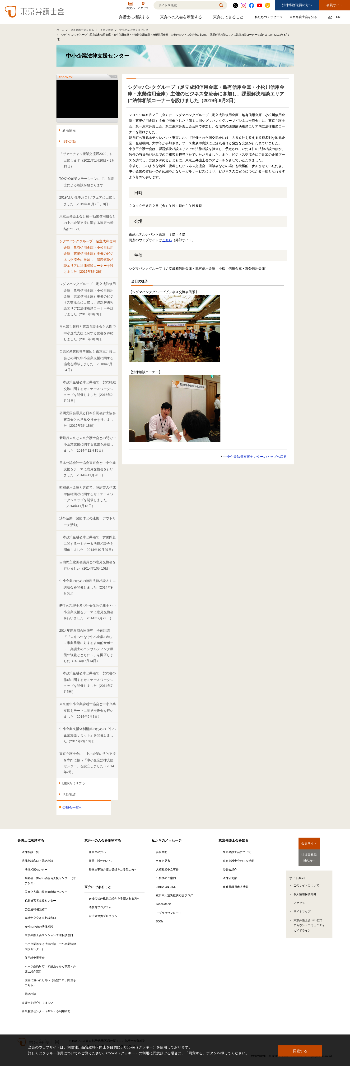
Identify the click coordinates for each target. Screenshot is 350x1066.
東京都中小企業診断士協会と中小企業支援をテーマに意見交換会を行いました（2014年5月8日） (87, 710)
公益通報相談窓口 (36, 909)
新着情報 (69, 130)
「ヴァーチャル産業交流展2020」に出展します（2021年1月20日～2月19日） (87, 160)
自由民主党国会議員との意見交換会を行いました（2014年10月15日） (87, 565)
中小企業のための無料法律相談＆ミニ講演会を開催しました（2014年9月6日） (87, 587)
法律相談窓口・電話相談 (37, 860)
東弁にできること (229, 18)
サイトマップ (302, 909)
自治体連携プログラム (103, 916)
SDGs (159, 921)
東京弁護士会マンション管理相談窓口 (49, 935)
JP (330, 17)
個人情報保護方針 (305, 891)
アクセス (299, 900)
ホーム (60, 29)
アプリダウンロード (169, 913)
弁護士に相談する (134, 18)
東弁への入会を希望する (181, 18)
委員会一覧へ (72, 807)
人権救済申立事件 (167, 869)
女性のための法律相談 (39, 926)
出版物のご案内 (166, 878)
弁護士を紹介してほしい (37, 1002)
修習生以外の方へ (100, 860)
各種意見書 (163, 860)
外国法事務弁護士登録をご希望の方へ (113, 869)
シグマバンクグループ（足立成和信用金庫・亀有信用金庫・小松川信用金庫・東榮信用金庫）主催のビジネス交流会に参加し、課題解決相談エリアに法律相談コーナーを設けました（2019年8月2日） (87, 256)
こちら (167, 240)
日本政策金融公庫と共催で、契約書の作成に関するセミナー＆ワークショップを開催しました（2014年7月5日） (87, 682)
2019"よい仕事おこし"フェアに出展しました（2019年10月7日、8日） (87, 200)
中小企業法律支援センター (135, 29)
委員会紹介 (106, 29)
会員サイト (334, 5)
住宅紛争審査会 (35, 957)
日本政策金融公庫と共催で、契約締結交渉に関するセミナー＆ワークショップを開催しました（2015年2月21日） (87, 391)
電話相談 (30, 994)
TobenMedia (163, 904)
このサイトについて (306, 883)
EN (338, 17)
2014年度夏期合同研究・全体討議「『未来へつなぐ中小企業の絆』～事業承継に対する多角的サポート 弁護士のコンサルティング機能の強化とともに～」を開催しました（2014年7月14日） (86, 646)
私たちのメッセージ (269, 18)
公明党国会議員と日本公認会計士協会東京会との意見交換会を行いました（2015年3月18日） (87, 419)
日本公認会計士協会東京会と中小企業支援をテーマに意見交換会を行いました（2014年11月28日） (87, 469)
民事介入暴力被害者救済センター (46, 892)
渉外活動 (69, 141)
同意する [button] (300, 1050)
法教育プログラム (100, 907)
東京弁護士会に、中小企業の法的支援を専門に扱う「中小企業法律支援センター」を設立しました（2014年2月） (87, 763)
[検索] (184, 5)
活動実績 (69, 794)
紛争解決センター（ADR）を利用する (46, 1011)
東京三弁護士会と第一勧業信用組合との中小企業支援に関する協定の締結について (87, 222)
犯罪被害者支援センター (40, 900)
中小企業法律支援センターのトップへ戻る (255, 456)
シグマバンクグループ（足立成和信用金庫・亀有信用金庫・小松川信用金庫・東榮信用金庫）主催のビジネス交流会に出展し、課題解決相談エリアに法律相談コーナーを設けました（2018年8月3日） (87, 299)
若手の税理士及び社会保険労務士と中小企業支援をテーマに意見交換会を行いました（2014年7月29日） (87, 612)
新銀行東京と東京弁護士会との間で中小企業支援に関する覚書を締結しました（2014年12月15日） (87, 444)
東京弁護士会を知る (303, 18)
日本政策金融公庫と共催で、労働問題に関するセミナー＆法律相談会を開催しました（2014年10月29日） (87, 543)
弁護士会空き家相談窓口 (40, 918)
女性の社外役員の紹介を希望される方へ (114, 898)
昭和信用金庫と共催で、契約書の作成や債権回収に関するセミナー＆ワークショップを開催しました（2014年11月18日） (87, 496)
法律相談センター (36, 869)
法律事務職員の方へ (297, 5)
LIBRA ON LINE (166, 887)
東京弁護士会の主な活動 (238, 860)
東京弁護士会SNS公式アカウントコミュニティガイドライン (309, 923)
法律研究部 (230, 878)
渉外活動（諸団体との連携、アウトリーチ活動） (87, 521)
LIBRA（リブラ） (75, 783)
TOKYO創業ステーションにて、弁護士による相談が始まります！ (86, 182)
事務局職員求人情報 (235, 887)
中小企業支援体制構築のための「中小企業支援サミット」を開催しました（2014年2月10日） (87, 735)
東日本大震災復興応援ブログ (174, 895)
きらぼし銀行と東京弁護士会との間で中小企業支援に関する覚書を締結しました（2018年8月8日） (87, 333)
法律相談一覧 (30, 852)
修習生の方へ (97, 852)
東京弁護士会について (237, 852)
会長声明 (161, 852)
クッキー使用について (60, 1054)
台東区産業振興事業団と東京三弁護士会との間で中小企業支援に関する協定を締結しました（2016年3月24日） (87, 360)
